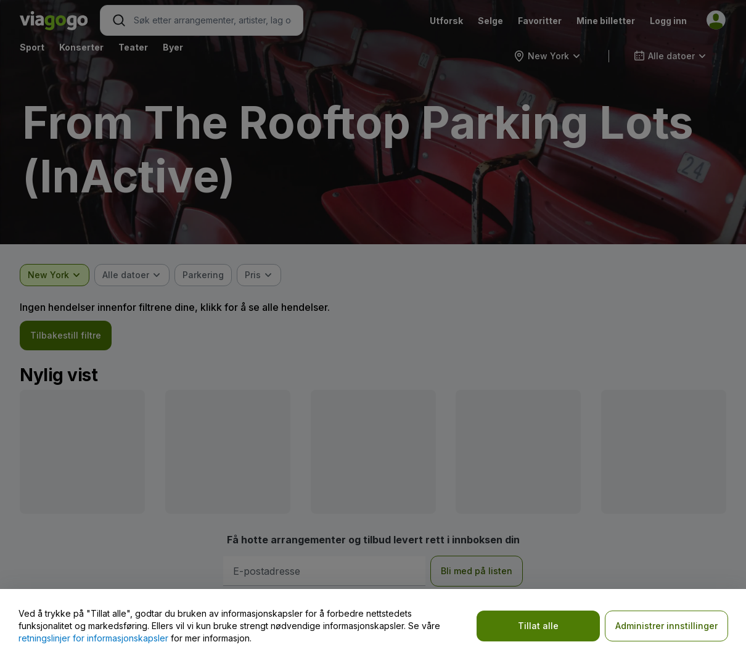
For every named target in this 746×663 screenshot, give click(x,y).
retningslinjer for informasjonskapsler (93, 638)
